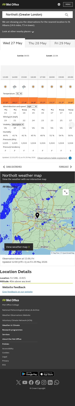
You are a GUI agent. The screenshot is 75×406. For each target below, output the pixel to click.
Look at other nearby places (18, 31)
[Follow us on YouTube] (24, 382)
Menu (68, 4)
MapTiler (56, 253)
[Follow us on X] (18, 382)
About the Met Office (11, 339)
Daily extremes (12, 166)
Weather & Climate (11, 325)
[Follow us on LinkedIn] (50, 382)
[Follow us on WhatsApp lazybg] (56, 382)
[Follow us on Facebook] (31, 382)
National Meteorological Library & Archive (20, 310)
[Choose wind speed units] (32, 106)
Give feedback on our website (17, 291)
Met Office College (10, 305)
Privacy (5, 361)
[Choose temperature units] (19, 93)
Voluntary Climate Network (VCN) (17, 320)
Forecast (66, 166)
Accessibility (7, 348)
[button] (37, 216)
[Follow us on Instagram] (43, 382)
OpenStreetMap (68, 253)
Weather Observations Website (16, 315)
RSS (4, 365)
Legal (4, 357)
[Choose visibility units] (18, 124)
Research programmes (12, 330)
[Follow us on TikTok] (37, 382)
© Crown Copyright (37, 388)
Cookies (5, 352)
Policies (5, 344)
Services (6, 334)
